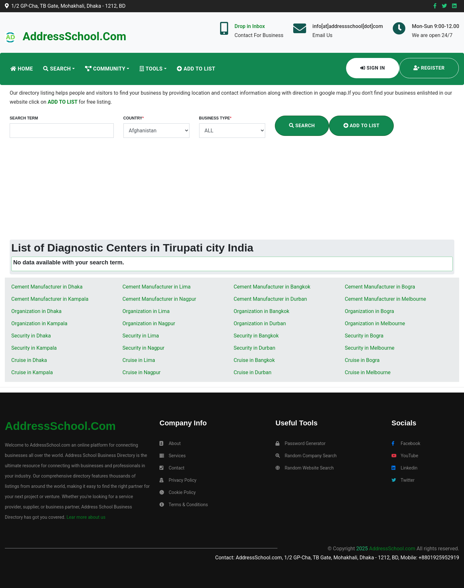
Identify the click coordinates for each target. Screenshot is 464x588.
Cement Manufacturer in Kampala (49, 299)
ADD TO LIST (63, 102)
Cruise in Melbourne (368, 372)
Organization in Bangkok (261, 311)
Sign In (372, 68)
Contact (172, 467)
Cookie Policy (178, 492)
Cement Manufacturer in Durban (270, 299)
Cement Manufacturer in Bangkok (272, 287)
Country (133, 118)
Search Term (24, 118)
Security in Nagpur (143, 348)
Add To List (196, 69)
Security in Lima (140, 336)
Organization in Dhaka (36, 311)
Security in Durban (254, 348)
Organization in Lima (145, 311)
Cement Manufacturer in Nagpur (159, 299)
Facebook (406, 443)
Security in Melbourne (369, 348)
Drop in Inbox (250, 26)
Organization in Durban (260, 323)
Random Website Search (305, 467)
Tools (151, 69)
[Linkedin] (454, 6)
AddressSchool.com (74, 36)
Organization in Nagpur (148, 323)
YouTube (405, 455)
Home (21, 69)
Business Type (215, 118)
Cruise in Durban (252, 372)
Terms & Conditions (184, 504)
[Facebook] (435, 6)
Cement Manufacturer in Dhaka (46, 287)
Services (173, 455)
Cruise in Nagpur (141, 372)
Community (105, 69)
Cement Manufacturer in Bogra (380, 287)
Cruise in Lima (138, 360)
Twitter (403, 480)
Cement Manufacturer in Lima (156, 287)
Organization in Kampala (39, 323)
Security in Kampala (34, 348)
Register (429, 68)
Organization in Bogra (369, 311)
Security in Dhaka (31, 336)
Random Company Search (306, 455)
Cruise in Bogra (362, 360)
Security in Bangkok (256, 336)
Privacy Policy (178, 480)
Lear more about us (85, 517)
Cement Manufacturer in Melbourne (385, 299)
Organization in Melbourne (375, 323)
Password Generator (300, 443)
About (170, 443)
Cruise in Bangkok (254, 360)
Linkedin (405, 467)
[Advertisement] (232, 191)
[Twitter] (444, 6)
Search (57, 69)
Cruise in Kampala (32, 372)
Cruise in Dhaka (29, 360)
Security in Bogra (364, 336)
